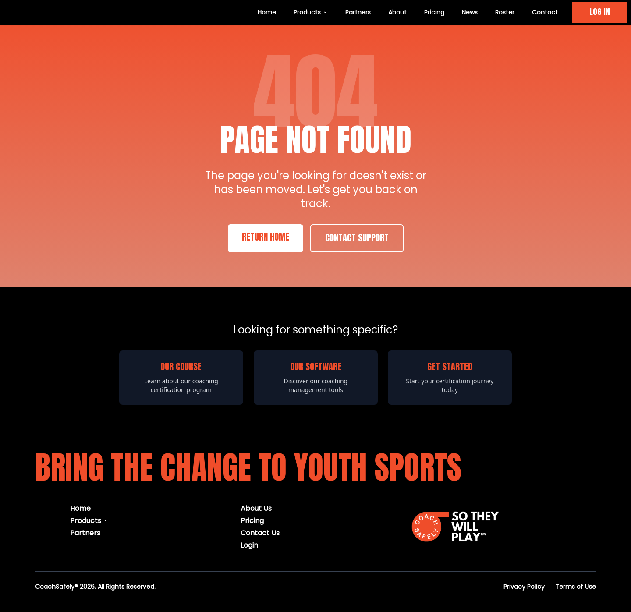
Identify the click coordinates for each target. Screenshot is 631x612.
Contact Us (260, 532)
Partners (358, 12)
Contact (545, 12)
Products (311, 12)
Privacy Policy (524, 586)
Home (267, 12)
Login (249, 544)
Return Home (265, 237)
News (470, 12)
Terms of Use (575, 586)
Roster (504, 12)
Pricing (434, 12)
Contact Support (357, 238)
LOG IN (599, 12)
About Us (256, 508)
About (397, 12)
